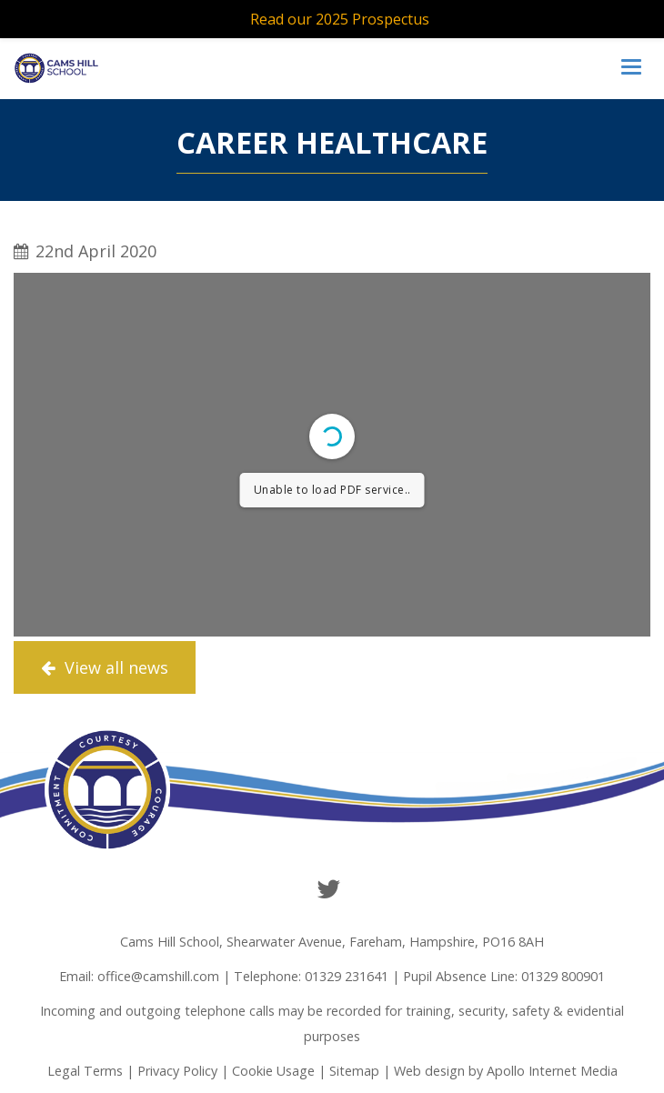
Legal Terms (85, 1070)
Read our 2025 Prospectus (339, 19)
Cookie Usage (273, 1070)
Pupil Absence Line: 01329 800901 (504, 976)
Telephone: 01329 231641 (311, 976)
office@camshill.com (158, 976)
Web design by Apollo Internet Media (506, 1070)
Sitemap (354, 1070)
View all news (104, 667)
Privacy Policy (177, 1070)
